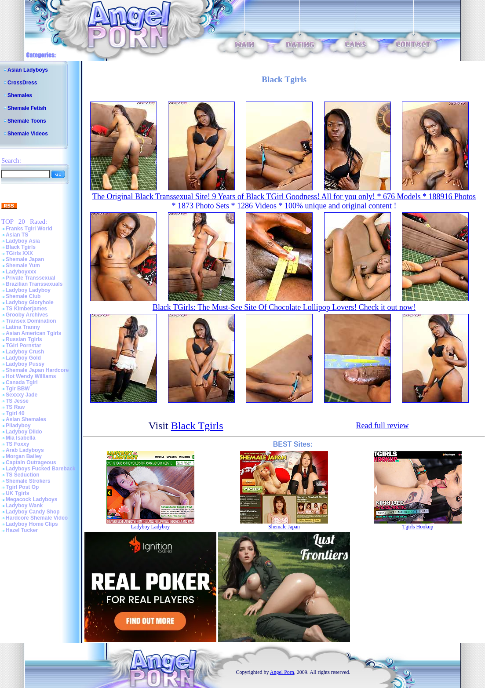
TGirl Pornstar (23, 345)
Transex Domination (31, 321)
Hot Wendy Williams (31, 376)
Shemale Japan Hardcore (37, 370)
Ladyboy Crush (25, 352)
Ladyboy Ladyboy (28, 290)
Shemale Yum (23, 265)
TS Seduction (23, 475)
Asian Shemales (26, 419)
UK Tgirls (17, 493)
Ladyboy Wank (24, 505)
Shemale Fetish (26, 108)
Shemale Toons (26, 121)
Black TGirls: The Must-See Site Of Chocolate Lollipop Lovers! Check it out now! (284, 307)
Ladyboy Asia (23, 241)
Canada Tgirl (22, 382)
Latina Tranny (23, 327)
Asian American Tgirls (33, 333)
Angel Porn (282, 672)
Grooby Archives (27, 315)
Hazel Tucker (22, 530)
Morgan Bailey (24, 456)
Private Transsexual (30, 278)
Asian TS (17, 235)
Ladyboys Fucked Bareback (41, 469)
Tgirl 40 (15, 413)
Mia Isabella (20, 438)
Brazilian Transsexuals (34, 284)
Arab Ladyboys (25, 450)
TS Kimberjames (26, 309)
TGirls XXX (19, 253)
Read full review (382, 425)
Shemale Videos (27, 134)
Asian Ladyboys (27, 70)
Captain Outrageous (31, 462)
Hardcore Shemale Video (37, 518)
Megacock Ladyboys (31, 499)
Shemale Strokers (28, 481)
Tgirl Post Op (22, 487)
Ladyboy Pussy (25, 364)
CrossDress (22, 83)
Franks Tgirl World (29, 229)
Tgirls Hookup (417, 527)
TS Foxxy (17, 444)
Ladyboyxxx (21, 272)
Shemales (19, 95)
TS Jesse (17, 401)
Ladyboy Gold (23, 358)
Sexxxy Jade (21, 395)
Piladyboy (18, 425)
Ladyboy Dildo (24, 432)
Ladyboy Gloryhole (30, 302)
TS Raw (15, 407)
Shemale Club (23, 296)
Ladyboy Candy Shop (33, 512)
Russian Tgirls (24, 339)
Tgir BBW (18, 389)
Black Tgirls (21, 247)
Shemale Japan (25, 259)
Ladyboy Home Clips (32, 524)
